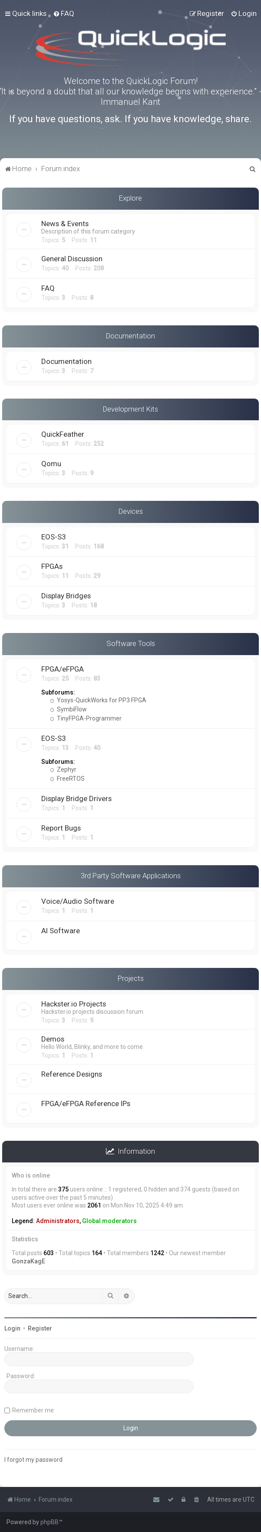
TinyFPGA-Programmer (86, 718)
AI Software (60, 930)
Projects (131, 978)
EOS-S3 (53, 536)
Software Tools (130, 643)
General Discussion (71, 258)
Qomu (51, 463)
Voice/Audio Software (77, 901)
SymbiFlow (68, 709)
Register (40, 1328)
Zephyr (63, 769)
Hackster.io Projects (73, 1004)
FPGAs (52, 566)
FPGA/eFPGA (62, 669)
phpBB (49, 1522)
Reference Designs (71, 1074)
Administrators (57, 1220)
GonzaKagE (28, 1261)
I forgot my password (33, 1459)
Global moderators (109, 1220)
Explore (130, 198)
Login (12, 1328)
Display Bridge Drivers (76, 798)
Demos (52, 1039)
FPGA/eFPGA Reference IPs (85, 1103)
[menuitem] (63, 13)
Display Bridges (66, 595)
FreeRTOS (67, 778)
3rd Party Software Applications (131, 875)
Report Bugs (61, 828)
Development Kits (130, 409)
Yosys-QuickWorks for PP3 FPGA (98, 700)
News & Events (65, 223)
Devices (131, 511)
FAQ (48, 288)
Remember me (33, 1410)
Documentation (130, 335)
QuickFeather (62, 434)
